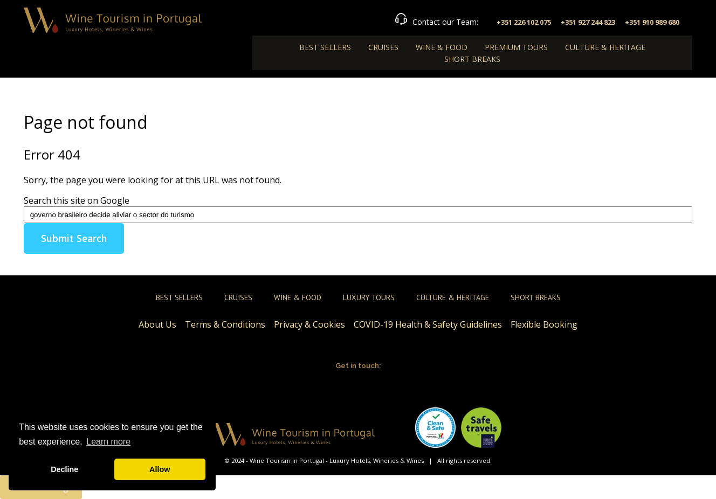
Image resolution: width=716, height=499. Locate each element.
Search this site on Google (76, 200)
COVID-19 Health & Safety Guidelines (428, 324)
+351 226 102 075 (524, 22)
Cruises (383, 47)
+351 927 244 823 (588, 22)
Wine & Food (441, 47)
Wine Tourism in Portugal (287, 460)
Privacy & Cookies (309, 324)
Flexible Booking (544, 324)
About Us (157, 324)
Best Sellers (325, 47)
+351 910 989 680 (652, 22)
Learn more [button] (108, 441)
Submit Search (74, 238)
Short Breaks (472, 59)
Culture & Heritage (605, 47)
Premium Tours (516, 47)
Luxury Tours (369, 297)
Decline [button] (64, 469)
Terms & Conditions (225, 324)
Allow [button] (159, 469)
